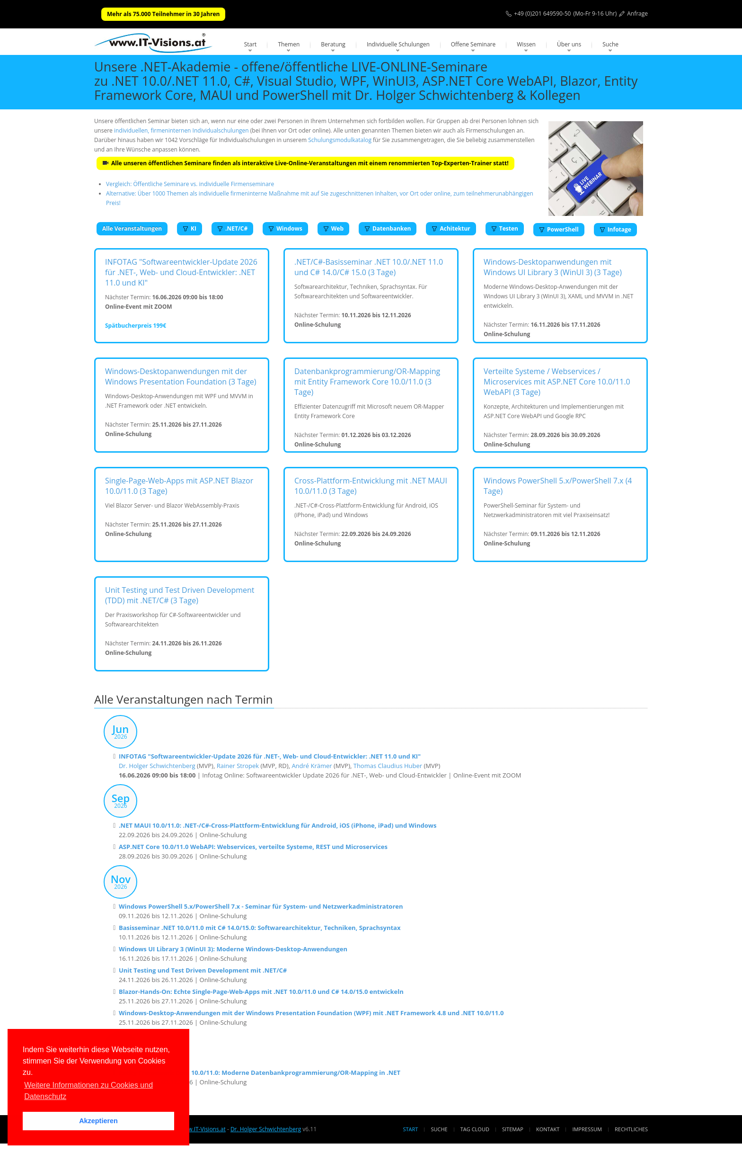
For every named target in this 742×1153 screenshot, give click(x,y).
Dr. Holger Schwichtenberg (157, 765)
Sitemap (512, 1129)
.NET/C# (232, 228)
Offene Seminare (473, 44)
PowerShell (559, 229)
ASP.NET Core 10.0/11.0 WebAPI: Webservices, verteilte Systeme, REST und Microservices (253, 846)
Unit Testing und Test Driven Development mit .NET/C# (203, 970)
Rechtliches (631, 1129)
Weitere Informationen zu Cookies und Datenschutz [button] (88, 1090)
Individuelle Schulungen (398, 44)
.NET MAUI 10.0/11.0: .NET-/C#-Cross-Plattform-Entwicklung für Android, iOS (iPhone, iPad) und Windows (278, 825)
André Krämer (312, 765)
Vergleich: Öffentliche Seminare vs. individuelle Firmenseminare (190, 184)
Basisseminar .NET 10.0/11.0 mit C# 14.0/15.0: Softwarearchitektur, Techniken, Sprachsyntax (260, 927)
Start (250, 44)
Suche (610, 44)
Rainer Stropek (238, 765)
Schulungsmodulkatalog (339, 140)
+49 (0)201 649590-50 (542, 13)
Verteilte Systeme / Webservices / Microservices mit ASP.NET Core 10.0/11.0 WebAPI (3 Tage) (557, 381)
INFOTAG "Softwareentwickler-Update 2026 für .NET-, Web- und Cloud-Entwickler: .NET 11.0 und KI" (181, 272)
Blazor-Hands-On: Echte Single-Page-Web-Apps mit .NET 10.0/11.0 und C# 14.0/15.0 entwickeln (261, 991)
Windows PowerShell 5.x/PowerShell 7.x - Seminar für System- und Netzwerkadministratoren (261, 906)
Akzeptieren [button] (98, 1121)
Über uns (569, 44)
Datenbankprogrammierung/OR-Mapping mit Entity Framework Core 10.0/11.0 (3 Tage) (367, 381)
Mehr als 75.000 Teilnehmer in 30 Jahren (163, 14)
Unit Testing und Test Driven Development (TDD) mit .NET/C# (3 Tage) (180, 595)
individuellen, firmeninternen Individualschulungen (181, 130)
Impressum (586, 1129)
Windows (285, 228)
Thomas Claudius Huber (387, 765)
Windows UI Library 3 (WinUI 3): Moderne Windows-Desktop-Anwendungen (233, 949)
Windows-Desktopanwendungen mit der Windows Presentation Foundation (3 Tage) (180, 376)
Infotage (615, 229)
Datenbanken (387, 228)
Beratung (333, 44)
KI (189, 228)
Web (333, 228)
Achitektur (451, 228)
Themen (289, 44)
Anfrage (637, 13)
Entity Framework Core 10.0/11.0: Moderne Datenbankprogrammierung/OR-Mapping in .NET (259, 1072)
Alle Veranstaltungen (132, 228)
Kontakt (547, 1129)
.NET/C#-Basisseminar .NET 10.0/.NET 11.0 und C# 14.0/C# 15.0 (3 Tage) (368, 267)
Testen (504, 228)
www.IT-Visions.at (202, 1129)
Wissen (526, 44)
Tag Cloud (474, 1129)
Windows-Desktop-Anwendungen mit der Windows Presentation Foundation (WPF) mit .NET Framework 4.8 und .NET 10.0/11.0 (311, 1013)
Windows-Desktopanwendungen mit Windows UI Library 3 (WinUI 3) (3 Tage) (553, 267)
